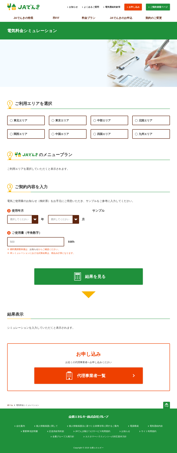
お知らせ (73, 7)
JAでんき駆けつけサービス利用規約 (92, 431)
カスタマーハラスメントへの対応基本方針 (106, 436)
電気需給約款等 (112, 7)
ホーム (10, 405)
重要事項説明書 (30, 431)
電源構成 (134, 426)
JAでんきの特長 (23, 17)
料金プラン (88, 17)
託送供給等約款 (56, 431)
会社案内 (20, 426)
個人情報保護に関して (47, 426)
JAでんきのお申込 (121, 17)
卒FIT (56, 17)
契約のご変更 (154, 17)
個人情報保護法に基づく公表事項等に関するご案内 (94, 426)
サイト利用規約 (148, 431)
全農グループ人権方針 (63, 436)
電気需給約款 (156, 426)
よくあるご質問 (91, 7)
